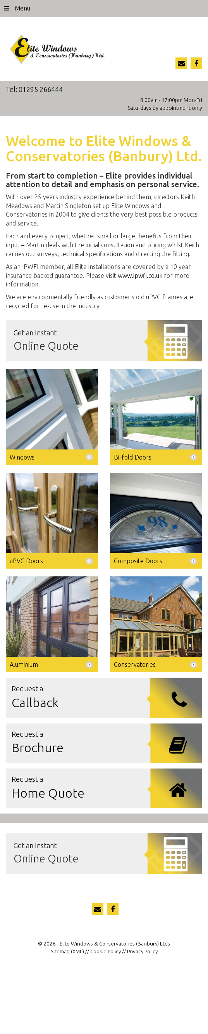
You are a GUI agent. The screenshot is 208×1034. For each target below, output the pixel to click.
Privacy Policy (142, 987)
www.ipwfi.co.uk (140, 275)
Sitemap (60, 987)
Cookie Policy (105, 987)
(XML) (77, 987)
